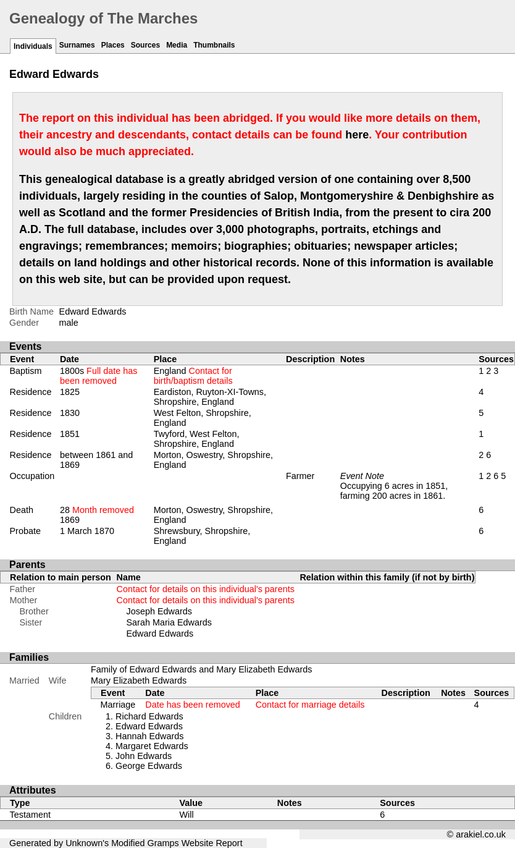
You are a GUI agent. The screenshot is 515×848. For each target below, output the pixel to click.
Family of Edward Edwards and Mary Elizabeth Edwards (201, 669)
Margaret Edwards (151, 746)
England (193, 376)
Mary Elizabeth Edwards (138, 680)
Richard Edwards (149, 716)
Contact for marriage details (310, 705)
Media (176, 45)
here (357, 135)
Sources (145, 45)
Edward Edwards (160, 633)
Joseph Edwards (159, 611)
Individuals (33, 46)
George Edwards (148, 766)
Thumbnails (214, 45)
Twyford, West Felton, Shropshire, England (197, 439)
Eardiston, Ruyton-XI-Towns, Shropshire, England (210, 397)
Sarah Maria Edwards (169, 622)
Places (113, 45)
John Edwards (143, 756)
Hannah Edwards (149, 736)
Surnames (77, 45)
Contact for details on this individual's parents (206, 589)
